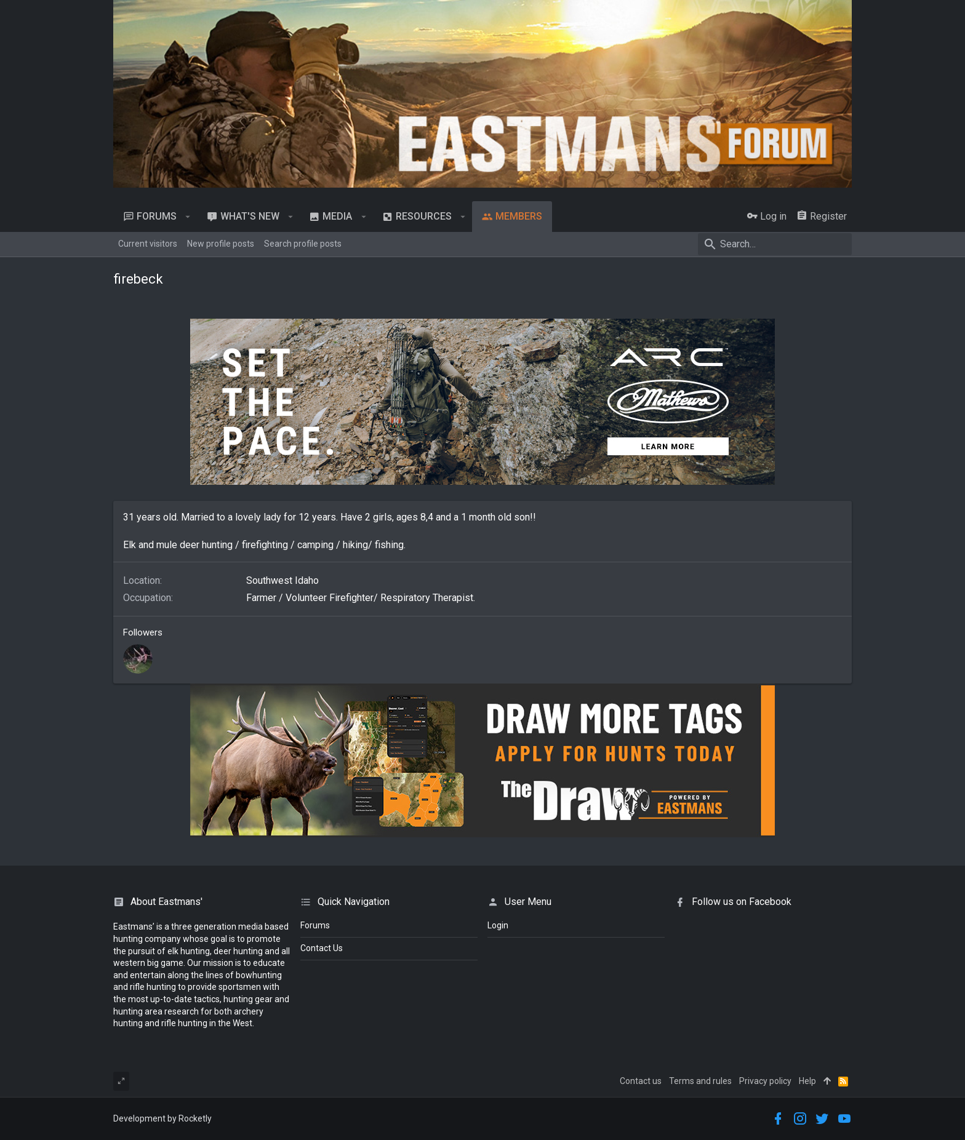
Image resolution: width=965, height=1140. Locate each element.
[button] (188, 216)
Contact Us (321, 948)
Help (807, 1081)
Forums (315, 925)
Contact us (641, 1081)
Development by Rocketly (162, 1118)
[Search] (775, 244)
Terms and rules (700, 1081)
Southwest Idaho (282, 580)
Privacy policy (765, 1081)
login (497, 925)
